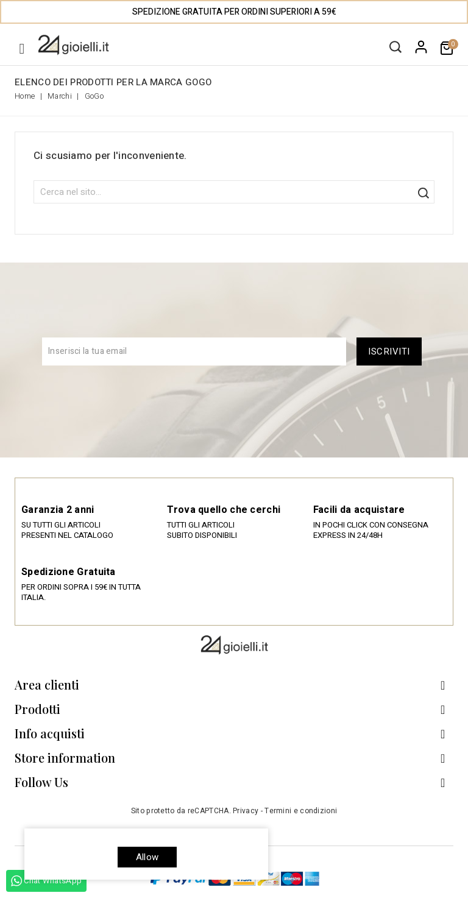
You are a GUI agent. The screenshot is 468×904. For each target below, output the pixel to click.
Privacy (245, 810)
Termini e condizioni (300, 810)
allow (147, 857)
